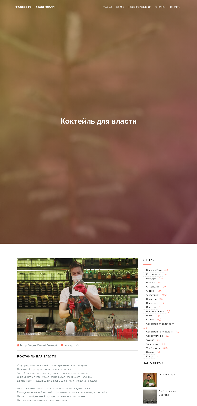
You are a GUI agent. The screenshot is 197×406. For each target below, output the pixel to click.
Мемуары (151, 278)
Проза (149, 315)
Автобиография (167, 374)
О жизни (150, 291)
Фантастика (152, 344)
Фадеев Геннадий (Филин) (36, 7)
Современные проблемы (159, 331)
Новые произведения (139, 7)
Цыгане (150, 352)
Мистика (151, 282)
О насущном (153, 295)
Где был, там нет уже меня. (167, 393)
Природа (151, 307)
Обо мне (120, 7)
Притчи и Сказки (155, 311)
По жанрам (160, 7)
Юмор (149, 356)
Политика (151, 299)
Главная (107, 7)
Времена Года (154, 270)
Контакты (175, 7)
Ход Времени (153, 348)
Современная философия (160, 323)
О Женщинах (153, 286)
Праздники (152, 303)
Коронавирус (153, 274)
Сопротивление (154, 336)
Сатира (150, 319)
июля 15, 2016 (71, 345)
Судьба (150, 340)
